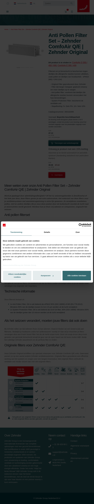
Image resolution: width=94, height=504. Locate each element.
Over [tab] (78, 232)
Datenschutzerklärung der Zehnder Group (19, 265)
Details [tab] (47, 232)
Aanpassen (47, 275)
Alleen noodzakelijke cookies (17, 275)
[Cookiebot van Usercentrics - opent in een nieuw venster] (80, 225)
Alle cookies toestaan (76, 275)
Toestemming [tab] (16, 232)
